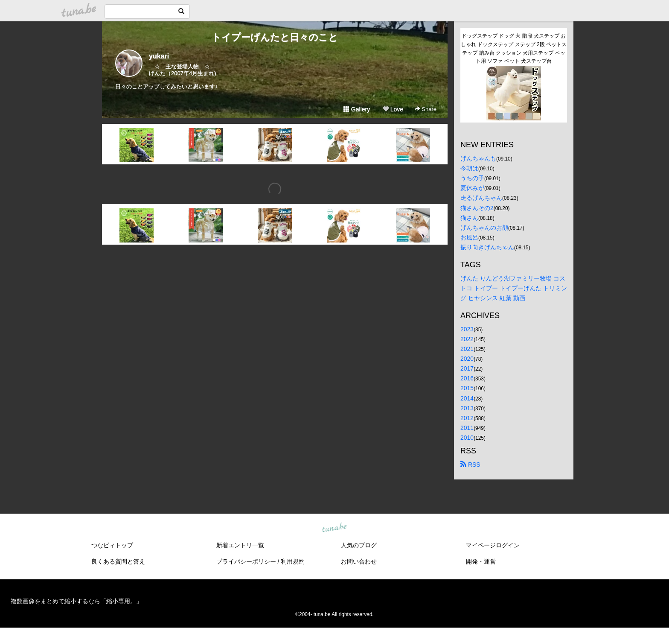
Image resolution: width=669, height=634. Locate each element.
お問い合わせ (359, 561)
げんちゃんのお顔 (484, 227)
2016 (467, 378)
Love (393, 109)
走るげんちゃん (481, 197)
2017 (467, 368)
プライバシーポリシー (246, 561)
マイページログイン (493, 545)
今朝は (469, 168)
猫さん (469, 217)
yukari (159, 56)
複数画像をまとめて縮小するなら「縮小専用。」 (76, 601)
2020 (467, 358)
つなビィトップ (112, 545)
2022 (467, 339)
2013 (467, 408)
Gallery (356, 109)
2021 (467, 348)
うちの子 (472, 178)
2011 (467, 427)
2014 (467, 398)
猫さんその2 (477, 208)
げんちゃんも (478, 158)
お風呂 (469, 237)
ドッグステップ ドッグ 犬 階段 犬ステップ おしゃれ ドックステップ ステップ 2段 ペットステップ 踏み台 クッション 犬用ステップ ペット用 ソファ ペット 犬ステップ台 (514, 48)
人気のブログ (359, 545)
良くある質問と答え (118, 561)
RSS (470, 464)
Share (425, 109)
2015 (467, 388)
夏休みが (472, 187)
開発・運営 (481, 561)
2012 (467, 418)
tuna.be (334, 528)
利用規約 (293, 561)
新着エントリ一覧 (240, 545)
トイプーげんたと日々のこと (275, 37)
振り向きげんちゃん (487, 247)
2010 (467, 437)
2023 (467, 329)
